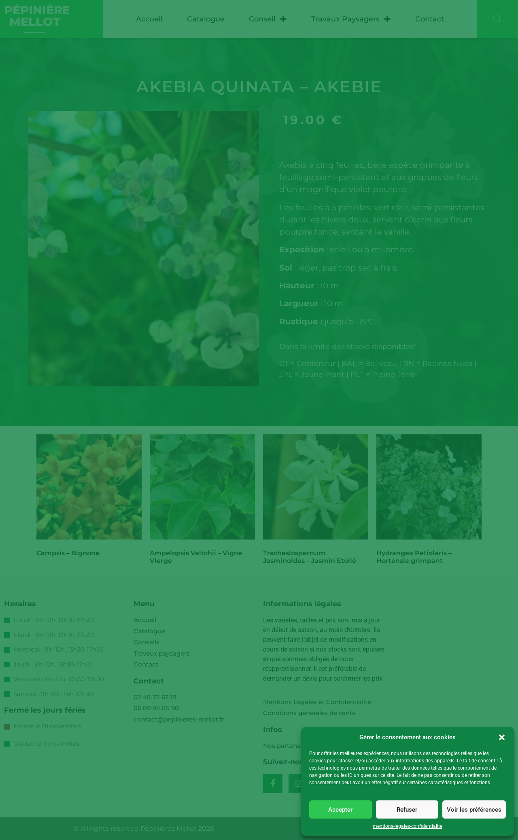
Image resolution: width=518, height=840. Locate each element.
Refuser (407, 809)
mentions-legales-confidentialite (407, 826)
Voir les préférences (474, 809)
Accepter (340, 809)
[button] (502, 737)
